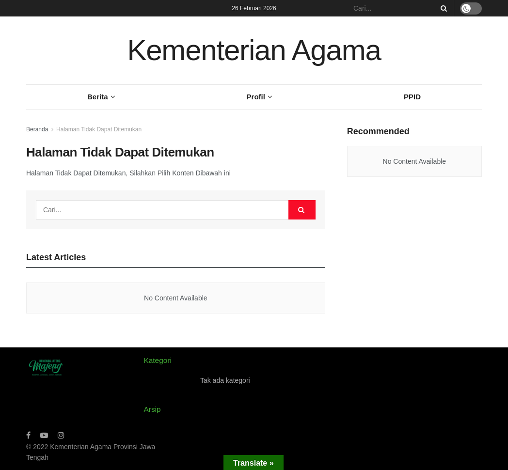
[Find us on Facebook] (28, 435)
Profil (256, 97)
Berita (97, 97)
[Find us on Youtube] (44, 435)
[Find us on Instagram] (61, 435)
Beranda (37, 129)
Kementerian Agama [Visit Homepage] (254, 50)
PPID (412, 97)
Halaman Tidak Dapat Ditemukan (99, 129)
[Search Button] (442, 8)
